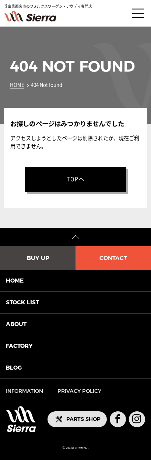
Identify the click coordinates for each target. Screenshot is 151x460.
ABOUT (16, 324)
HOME (17, 85)
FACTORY (19, 345)
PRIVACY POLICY (79, 391)
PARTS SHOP (83, 419)
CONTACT (113, 258)
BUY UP (38, 258)
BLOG (14, 367)
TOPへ (76, 179)
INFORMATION (24, 391)
